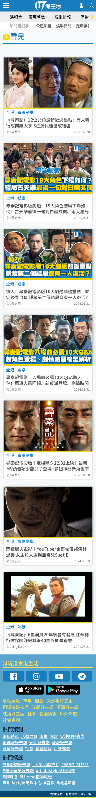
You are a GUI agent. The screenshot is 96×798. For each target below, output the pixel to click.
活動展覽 (11, 700)
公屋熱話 (43, 25)
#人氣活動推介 (45, 764)
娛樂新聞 (63, 25)
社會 (31, 713)
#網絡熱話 (66, 783)
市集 (27, 700)
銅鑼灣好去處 (16, 707)
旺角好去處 (13, 713)
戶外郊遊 (68, 713)
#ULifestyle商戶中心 (22, 783)
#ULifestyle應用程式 (55, 770)
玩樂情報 (63, 17)
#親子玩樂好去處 (18, 770)
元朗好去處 (43, 707)
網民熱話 (11, 736)
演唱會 (16, 17)
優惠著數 (37, 17)
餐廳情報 (48, 713)
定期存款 (83, 25)
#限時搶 (10, 776)
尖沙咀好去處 (60, 700)
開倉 (39, 700)
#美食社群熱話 (75, 764)
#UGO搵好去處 (16, 764)
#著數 (49, 783)
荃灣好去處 (67, 707)
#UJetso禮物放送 (35, 776)
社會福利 (11, 720)
